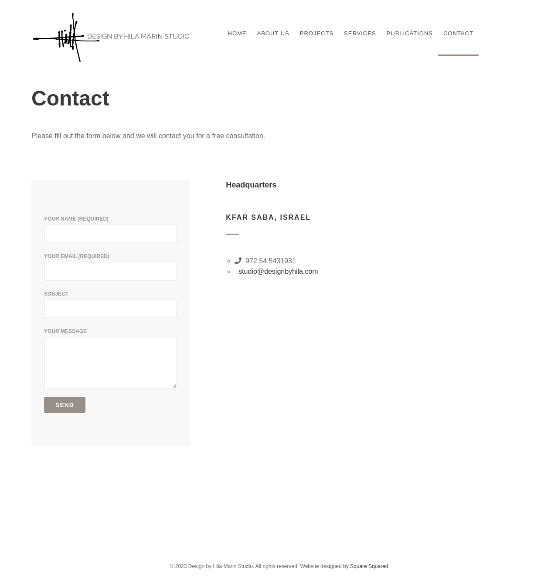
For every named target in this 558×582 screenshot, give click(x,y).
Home (237, 33)
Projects (316, 33)
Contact (458, 33)
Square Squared (369, 566)
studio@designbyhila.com (276, 271)
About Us (273, 33)
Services (360, 33)
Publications (410, 33)
